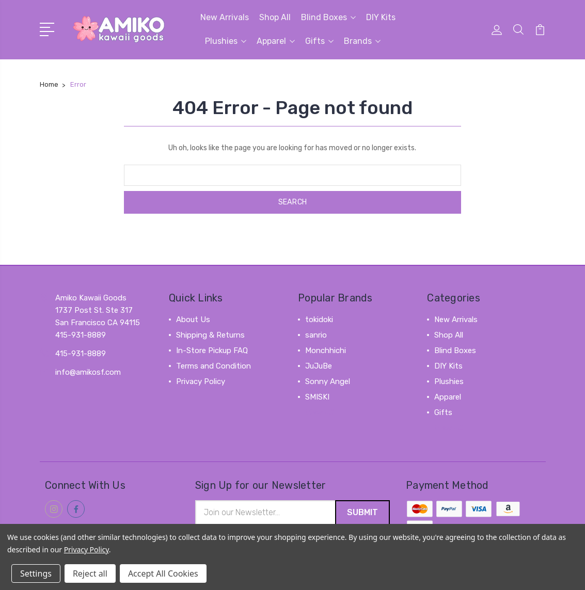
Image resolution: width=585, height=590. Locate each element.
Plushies (225, 41)
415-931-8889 (80, 353)
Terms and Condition (213, 366)
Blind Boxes (328, 17)
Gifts (319, 41)
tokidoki (319, 319)
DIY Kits (381, 17)
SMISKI (317, 397)
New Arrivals (224, 17)
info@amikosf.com (88, 372)
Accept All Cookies (163, 573)
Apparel (276, 41)
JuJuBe (318, 366)
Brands (362, 41)
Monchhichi (325, 350)
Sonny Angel (327, 381)
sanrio (316, 335)
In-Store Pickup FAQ (212, 350)
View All (319, 412)
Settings (36, 573)
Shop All (275, 17)
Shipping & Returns (210, 335)
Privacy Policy (200, 381)
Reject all (90, 573)
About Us (193, 319)
